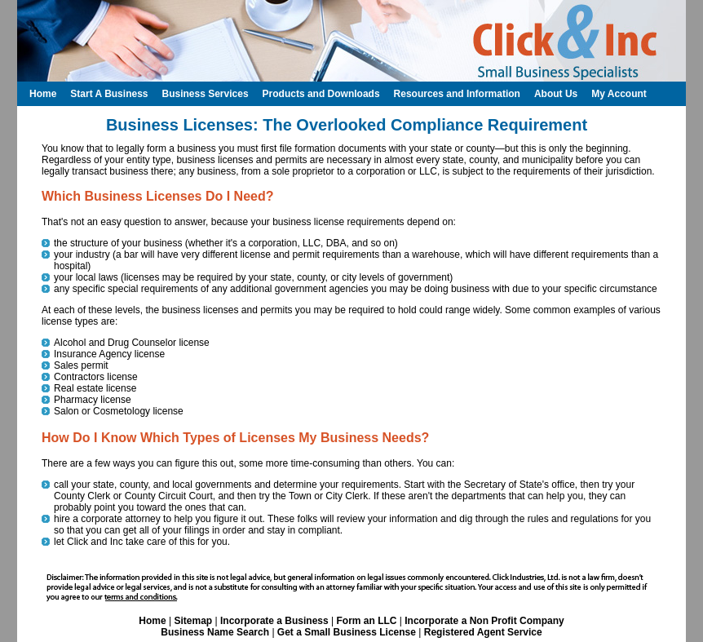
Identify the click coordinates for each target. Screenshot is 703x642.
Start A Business (109, 94)
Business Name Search (215, 632)
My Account (619, 94)
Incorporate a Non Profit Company (484, 621)
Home (152, 621)
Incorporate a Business (274, 621)
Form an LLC (366, 621)
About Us (555, 94)
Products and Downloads (321, 94)
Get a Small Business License (346, 632)
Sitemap (193, 621)
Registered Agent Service (483, 632)
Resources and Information (457, 94)
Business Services (204, 94)
